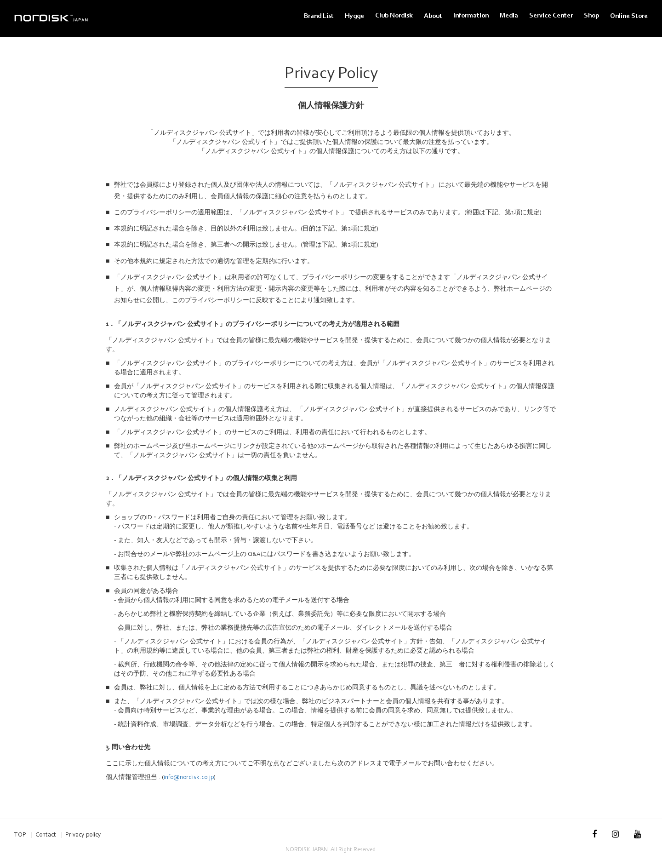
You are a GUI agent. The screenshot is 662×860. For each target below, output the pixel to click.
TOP (20, 834)
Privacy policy (83, 834)
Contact (45, 834)
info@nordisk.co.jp (189, 777)
